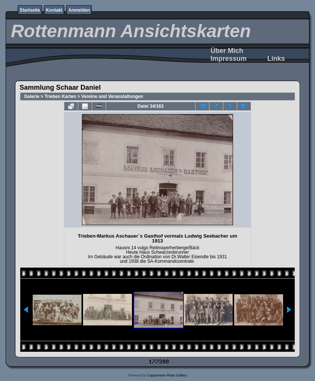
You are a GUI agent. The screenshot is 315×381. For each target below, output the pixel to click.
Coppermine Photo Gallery (167, 375)
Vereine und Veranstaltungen (112, 96)
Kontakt (54, 10)
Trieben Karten (60, 96)
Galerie (31, 96)
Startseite (30, 10)
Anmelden (79, 10)
